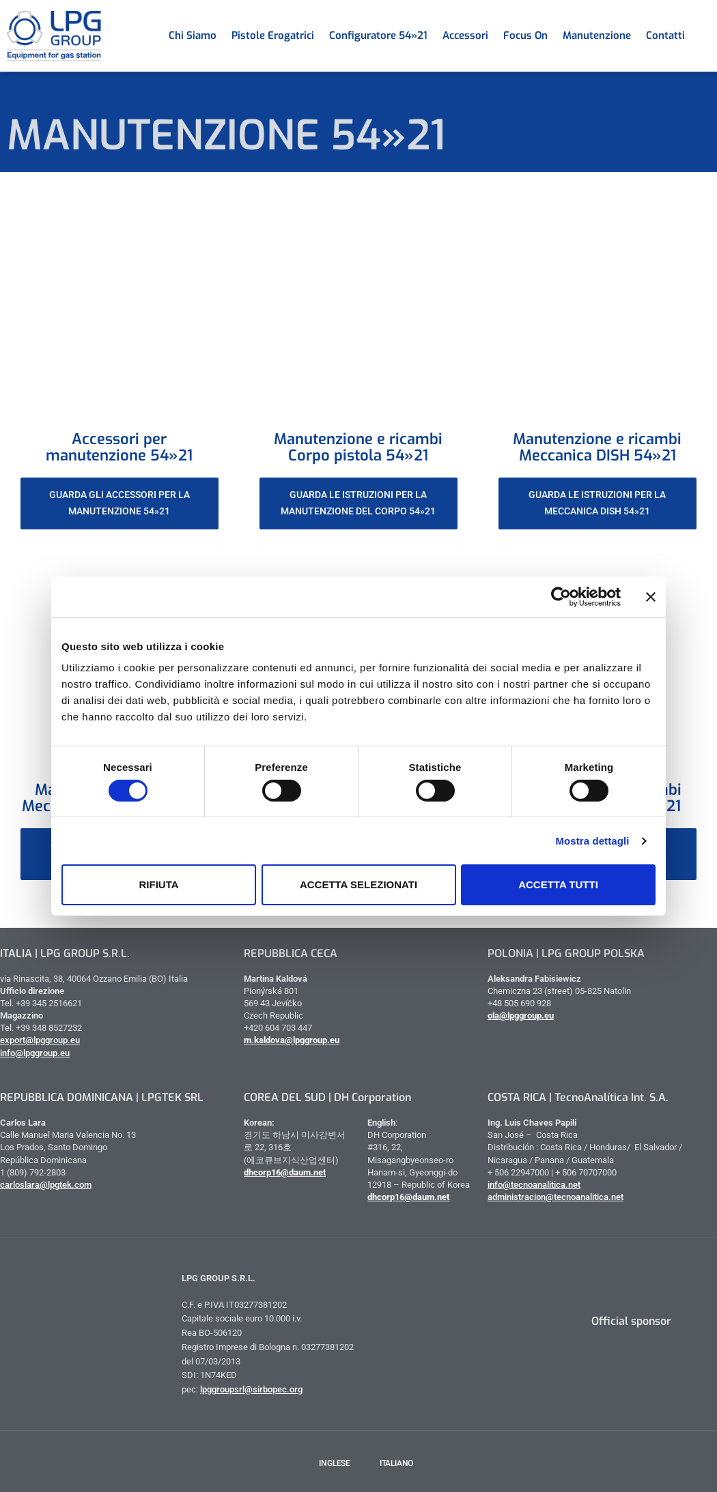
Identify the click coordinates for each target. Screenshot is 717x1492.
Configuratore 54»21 (378, 35)
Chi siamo (192, 35)
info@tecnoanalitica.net (534, 1185)
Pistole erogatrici (272, 35)
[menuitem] (699, 35)
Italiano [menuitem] (396, 1463)
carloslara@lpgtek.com (46, 1185)
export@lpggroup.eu (40, 1040)
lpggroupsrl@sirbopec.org (251, 1389)
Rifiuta (158, 884)
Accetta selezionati (358, 884)
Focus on (525, 35)
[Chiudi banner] (651, 596)
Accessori (465, 35)
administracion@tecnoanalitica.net (555, 1197)
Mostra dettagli (592, 841)
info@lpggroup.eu (35, 1053)
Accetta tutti (558, 884)
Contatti (665, 35)
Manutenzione (597, 35)
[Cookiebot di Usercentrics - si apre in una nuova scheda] (561, 596)
